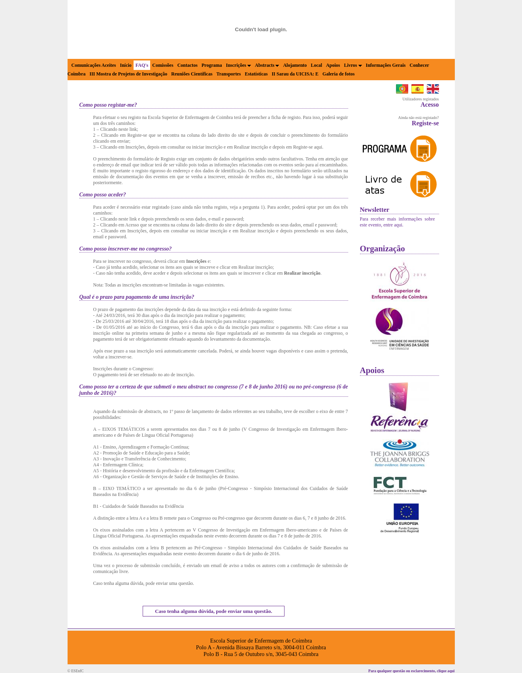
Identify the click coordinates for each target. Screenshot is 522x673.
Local (316, 65)
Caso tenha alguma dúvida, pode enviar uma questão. (213, 611)
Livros (353, 65)
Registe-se (425, 123)
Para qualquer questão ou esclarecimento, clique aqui (411, 671)
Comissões (162, 65)
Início (125, 65)
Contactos (187, 65)
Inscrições (238, 65)
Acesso (429, 104)
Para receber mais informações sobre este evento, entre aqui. (397, 222)
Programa (212, 65)
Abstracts (267, 65)
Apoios (333, 65)
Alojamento (295, 65)
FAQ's (142, 65)
